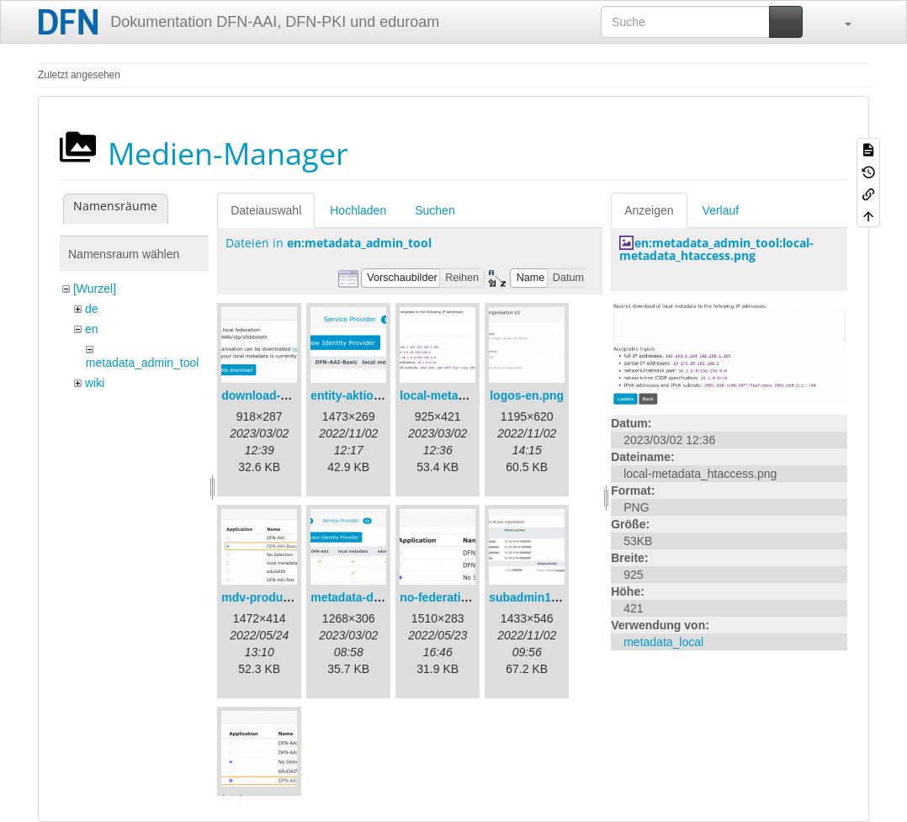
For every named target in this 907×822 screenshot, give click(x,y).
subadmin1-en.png (541, 597)
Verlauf (721, 210)
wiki (94, 383)
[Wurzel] (94, 288)
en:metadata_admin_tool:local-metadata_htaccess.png (716, 249)
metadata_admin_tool (142, 362)
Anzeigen (648, 210)
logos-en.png (527, 395)
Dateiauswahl (266, 210)
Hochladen (358, 210)
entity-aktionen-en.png (373, 395)
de (91, 309)
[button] (839, 22)
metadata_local (663, 642)
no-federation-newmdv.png (475, 597)
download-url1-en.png (282, 395)
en (91, 329)
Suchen (434, 210)
